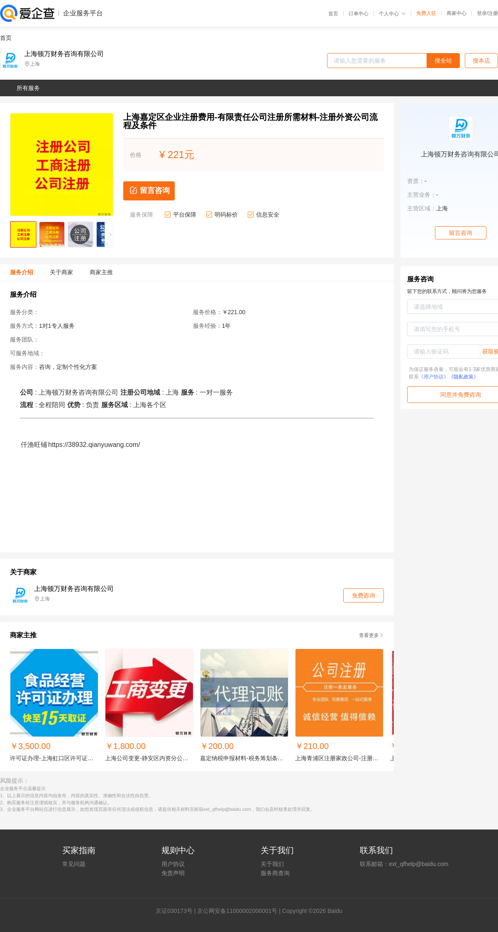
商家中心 (456, 13)
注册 (493, 13)
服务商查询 (275, 873)
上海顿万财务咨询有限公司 (64, 54)
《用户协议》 (434, 377)
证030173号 (177, 911)
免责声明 (173, 873)
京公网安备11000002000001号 (237, 911)
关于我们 (272, 864)
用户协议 (173, 864)
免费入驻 (426, 13)
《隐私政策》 (463, 377)
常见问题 (73, 864)
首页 (333, 13)
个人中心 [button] (392, 14)
